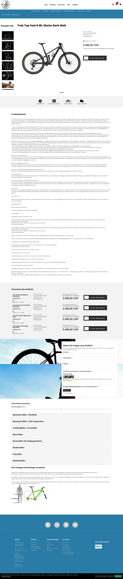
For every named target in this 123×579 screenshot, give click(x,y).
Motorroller (36, 11)
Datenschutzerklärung (71, 386)
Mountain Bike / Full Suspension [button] (28, 421)
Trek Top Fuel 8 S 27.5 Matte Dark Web (21, 305)
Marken (89, 11)
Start (46, 4)
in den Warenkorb (97, 58)
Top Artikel (65, 542)
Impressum (50, 550)
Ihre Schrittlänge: (16, 407)
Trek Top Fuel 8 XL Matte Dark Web (20, 326)
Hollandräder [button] (19, 460)
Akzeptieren (118, 576)
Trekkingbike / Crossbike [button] (25, 428)
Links (68, 4)
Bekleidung (81, 11)
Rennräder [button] (18, 434)
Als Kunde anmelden (68, 554)
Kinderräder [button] (18, 447)
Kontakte (75, 4)
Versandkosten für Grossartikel (105, 48)
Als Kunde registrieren (69, 552)
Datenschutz (50, 544)
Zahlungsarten (66, 546)
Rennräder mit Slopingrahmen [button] (27, 441)
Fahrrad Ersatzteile (69, 11)
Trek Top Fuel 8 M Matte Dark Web (20, 295)
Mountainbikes (15, 14)
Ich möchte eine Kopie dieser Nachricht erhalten (77, 371)
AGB (48, 546)
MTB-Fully (23, 14)
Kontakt (49, 542)
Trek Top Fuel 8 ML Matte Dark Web (41, 25)
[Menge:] (86, 58)
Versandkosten (66, 548)
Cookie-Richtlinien (6, 576)
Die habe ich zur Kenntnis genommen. (80, 386)
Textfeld (65, 363)
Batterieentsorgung (52, 548)
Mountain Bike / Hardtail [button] (25, 414)
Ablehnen (110, 576)
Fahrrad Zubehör (56, 11)
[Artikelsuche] (113, 4)
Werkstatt (53, 4)
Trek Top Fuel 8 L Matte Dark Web (22, 316)
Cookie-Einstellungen (101, 576)
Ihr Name (65, 352)
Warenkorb (65, 544)
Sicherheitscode (67, 374)
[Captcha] (89, 383)
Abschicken (67, 390)
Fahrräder (45, 11)
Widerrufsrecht (67, 550)
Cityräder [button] (17, 454)
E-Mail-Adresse (67, 358)
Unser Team (61, 4)
